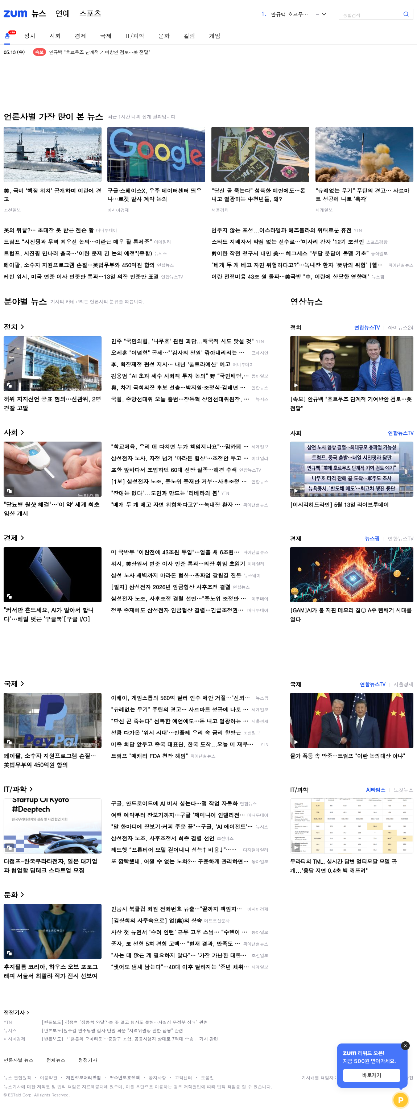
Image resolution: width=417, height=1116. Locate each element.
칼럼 (189, 36)
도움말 (207, 1077)
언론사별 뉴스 (18, 1060)
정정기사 (14, 1012)
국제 (106, 36)
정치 (30, 36)
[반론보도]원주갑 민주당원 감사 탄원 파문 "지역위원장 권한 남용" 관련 (112, 1030)
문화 (164, 36)
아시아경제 (118, 210)
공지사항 (157, 1077)
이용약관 (48, 1077)
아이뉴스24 (400, 327)
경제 (80, 36)
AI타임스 (375, 789)
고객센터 (183, 1077)
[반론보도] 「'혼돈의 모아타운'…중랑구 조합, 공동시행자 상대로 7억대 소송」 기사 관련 (130, 1039)
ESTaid (14, 1095)
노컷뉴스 (403, 789)
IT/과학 (134, 36)
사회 (55, 36)
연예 (62, 13)
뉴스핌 (372, 538)
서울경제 (220, 210)
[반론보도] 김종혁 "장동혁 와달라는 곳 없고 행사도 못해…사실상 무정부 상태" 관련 (125, 1022)
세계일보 (324, 210)
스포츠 (90, 13)
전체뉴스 (55, 1060)
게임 (214, 36)
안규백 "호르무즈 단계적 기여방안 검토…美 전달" (99, 52)
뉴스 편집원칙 (17, 1077)
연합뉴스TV (367, 327)
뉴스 (39, 13)
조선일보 (12, 210)
